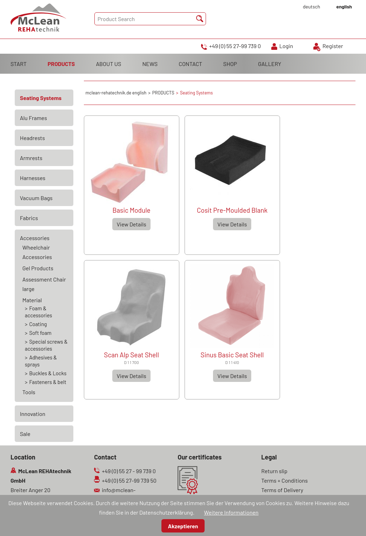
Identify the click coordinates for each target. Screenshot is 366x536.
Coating (38, 324)
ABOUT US (108, 63)
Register (332, 45)
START (19, 63)
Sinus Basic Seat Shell (232, 355)
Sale (25, 433)
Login (286, 45)
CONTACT (190, 63)
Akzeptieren (183, 526)
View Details (131, 224)
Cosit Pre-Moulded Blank (232, 210)
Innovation (32, 413)
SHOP (230, 63)
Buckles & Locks (47, 373)
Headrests (32, 137)
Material (32, 300)
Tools (28, 392)
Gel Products (37, 268)
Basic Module (132, 210)
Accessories (34, 237)
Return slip (274, 471)
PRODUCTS (61, 63)
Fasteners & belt (47, 382)
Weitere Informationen (231, 512)
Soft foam (40, 333)
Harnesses (33, 177)
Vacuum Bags (36, 197)
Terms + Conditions (284, 480)
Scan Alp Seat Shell (131, 355)
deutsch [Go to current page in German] (311, 6)
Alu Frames (33, 117)
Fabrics (29, 217)
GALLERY (269, 63)
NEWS (150, 63)
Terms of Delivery (282, 490)
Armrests (31, 157)
